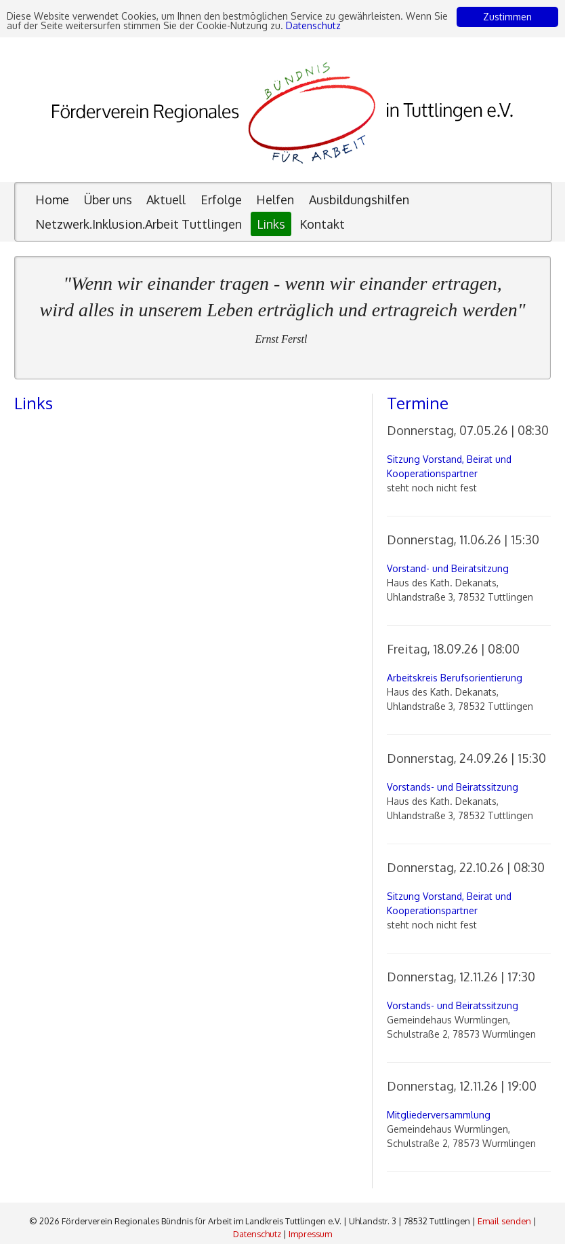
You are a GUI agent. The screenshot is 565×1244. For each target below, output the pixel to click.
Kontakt (322, 223)
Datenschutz (313, 25)
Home (52, 199)
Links (271, 223)
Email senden (504, 1220)
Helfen (275, 199)
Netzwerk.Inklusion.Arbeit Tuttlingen (138, 223)
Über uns (108, 199)
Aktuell (166, 199)
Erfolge (221, 199)
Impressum (310, 1233)
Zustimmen (507, 16)
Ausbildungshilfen (359, 199)
